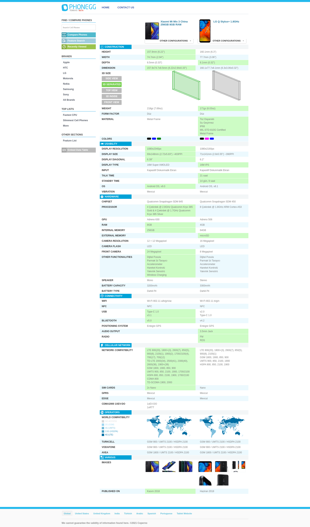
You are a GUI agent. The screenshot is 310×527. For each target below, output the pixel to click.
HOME (105, 7)
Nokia (66, 83)
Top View (111, 90)
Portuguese (166, 513)
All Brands (69, 100)
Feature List (70, 140)
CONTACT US (125, 7)
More (66, 125)
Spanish (151, 513)
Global (67, 513)
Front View (111, 102)
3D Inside (112, 96)
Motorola (68, 78)
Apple (66, 62)
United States (82, 513)
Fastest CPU (70, 115)
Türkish (128, 513)
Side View (112, 78)
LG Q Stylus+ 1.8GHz (226, 21)
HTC (65, 67)
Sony (66, 94)
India (117, 513)
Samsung (68, 89)
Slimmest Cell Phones (75, 120)
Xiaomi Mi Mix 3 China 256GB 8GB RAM (174, 23)
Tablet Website (184, 513)
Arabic (139, 513)
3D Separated (112, 84)
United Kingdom (101, 513)
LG (64, 73)
